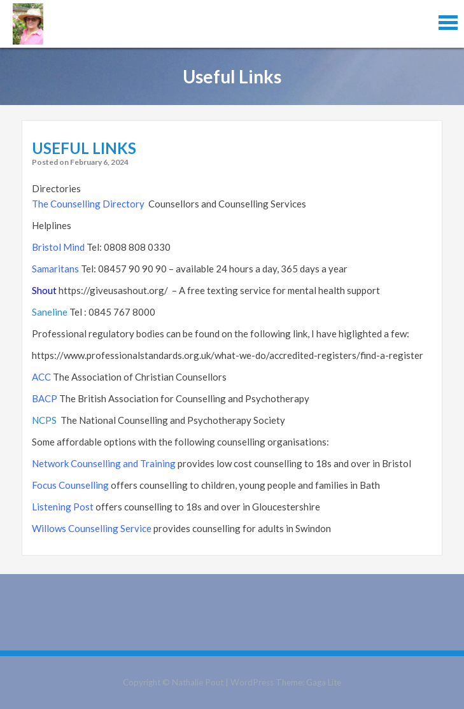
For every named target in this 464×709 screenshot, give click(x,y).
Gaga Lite (323, 682)
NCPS (44, 420)
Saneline (49, 312)
